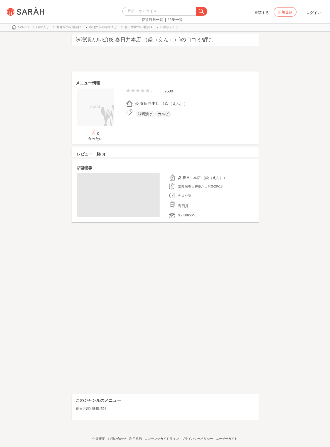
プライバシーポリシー (197, 439)
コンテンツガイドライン (162, 439)
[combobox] (160, 11)
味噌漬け (145, 114)
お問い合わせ (117, 439)
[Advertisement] (165, 60)
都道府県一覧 (152, 20)
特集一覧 (175, 20)
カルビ (163, 114)
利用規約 (135, 439)
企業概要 (98, 439)
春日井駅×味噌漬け (91, 408)
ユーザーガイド (227, 439)
